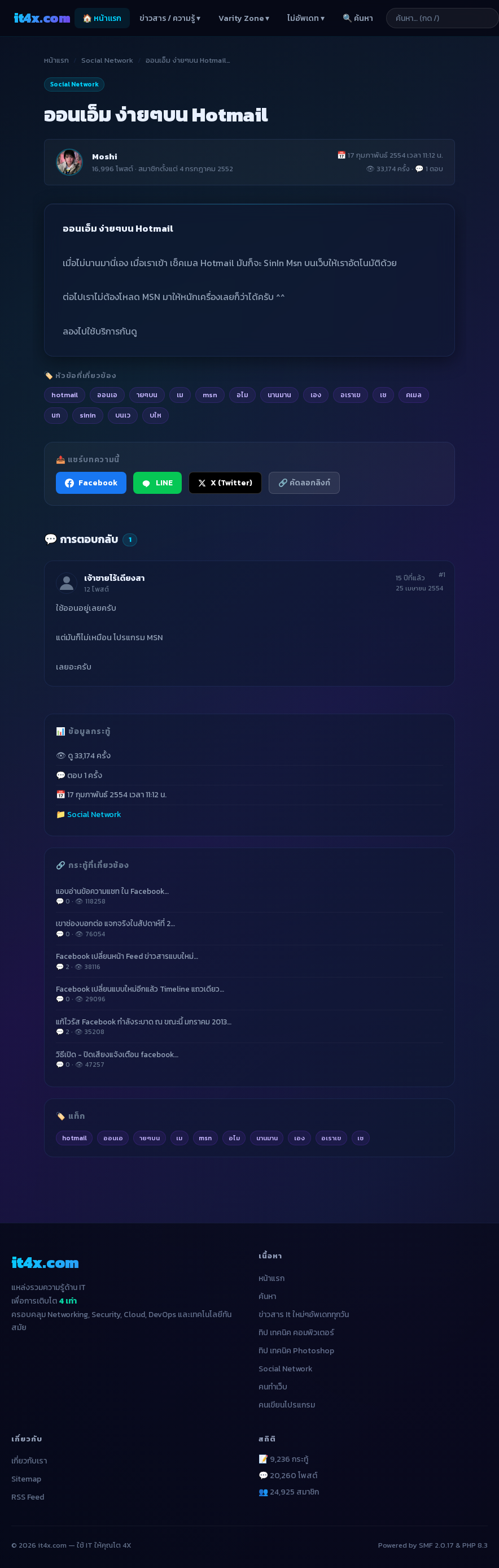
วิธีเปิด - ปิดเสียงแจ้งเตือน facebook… (249, 1059)
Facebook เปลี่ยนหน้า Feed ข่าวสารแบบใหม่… (249, 961)
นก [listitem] (55, 415)
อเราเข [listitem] (350, 394)
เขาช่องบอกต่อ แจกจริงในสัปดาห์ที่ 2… (249, 928)
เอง (299, 1138)
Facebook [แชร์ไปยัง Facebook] (91, 482)
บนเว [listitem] (122, 415)
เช (360, 1138)
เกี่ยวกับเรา (29, 1461)
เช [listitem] (383, 394)
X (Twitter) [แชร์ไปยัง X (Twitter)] (225, 482)
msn (205, 1138)
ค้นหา (267, 1296)
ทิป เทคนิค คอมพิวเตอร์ (296, 1333)
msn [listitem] (210, 394)
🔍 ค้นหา (358, 18)
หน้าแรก (56, 60)
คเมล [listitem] (414, 394)
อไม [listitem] (242, 394)
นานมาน (267, 1138)
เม (179, 1138)
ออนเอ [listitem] (107, 394)
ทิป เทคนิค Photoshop (296, 1351)
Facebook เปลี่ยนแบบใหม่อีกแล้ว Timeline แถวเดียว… (249, 994)
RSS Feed (27, 1497)
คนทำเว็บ (273, 1387)
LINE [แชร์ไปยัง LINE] (157, 482)
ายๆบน (149, 1138)
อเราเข (331, 1138)
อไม (234, 1138)
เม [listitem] (180, 394)
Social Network (107, 60)
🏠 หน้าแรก (101, 18)
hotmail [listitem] (64, 394)
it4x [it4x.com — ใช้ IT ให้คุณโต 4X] (42, 18)
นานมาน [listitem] (279, 394)
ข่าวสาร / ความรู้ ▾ (169, 18)
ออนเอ (113, 1138)
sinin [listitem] (88, 415)
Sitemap (26, 1479)
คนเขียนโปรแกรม (287, 1405)
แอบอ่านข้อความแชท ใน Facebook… (249, 896)
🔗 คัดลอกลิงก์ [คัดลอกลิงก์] (304, 482)
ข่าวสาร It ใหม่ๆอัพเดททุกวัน (304, 1315)
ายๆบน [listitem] (147, 394)
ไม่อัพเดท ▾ (306, 18)
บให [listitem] (155, 415)
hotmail (74, 1138)
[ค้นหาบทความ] (442, 18)
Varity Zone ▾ (243, 18)
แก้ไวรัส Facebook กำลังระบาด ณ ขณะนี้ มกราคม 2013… (249, 1026)
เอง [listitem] (315, 394)
